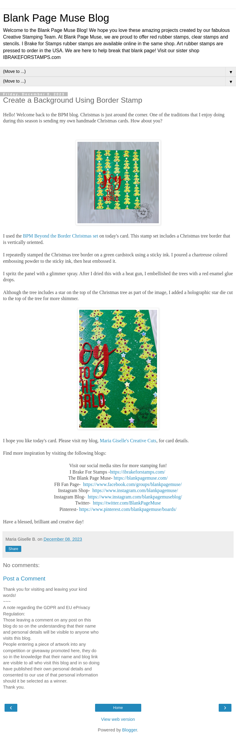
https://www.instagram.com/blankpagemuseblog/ (135, 496)
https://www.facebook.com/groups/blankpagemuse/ (132, 484)
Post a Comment (24, 578)
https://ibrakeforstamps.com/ (138, 471)
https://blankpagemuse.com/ (141, 478)
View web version (118, 719)
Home (118, 708)
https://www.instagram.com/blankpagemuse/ (135, 490)
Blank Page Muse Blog (56, 18)
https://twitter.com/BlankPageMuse (127, 502)
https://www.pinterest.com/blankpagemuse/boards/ (127, 509)
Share (13, 549)
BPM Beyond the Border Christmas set (60, 235)
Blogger (129, 729)
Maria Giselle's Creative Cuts (128, 440)
